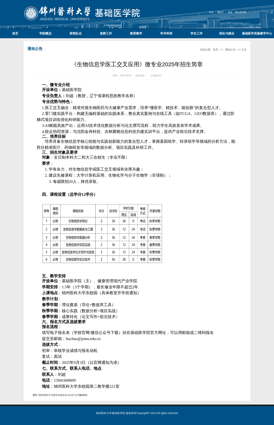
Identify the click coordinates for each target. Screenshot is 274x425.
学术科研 (166, 33)
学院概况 (45, 33)
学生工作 (196, 33)
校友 (230, 12)
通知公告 (230, 49)
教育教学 (136, 33)
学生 (211, 12)
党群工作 (106, 33)
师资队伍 (76, 33)
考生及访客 (240, 12)
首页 (15, 33)
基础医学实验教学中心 (257, 33)
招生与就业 (226, 33)
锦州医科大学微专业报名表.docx (56, 395)
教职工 (220, 12)
